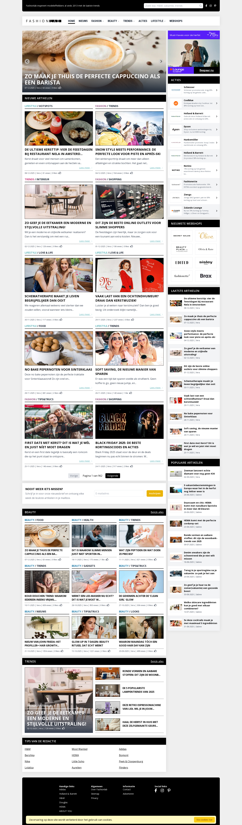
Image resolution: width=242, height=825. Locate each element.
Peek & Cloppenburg (131, 761)
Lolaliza (29, 767)
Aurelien (76, 767)
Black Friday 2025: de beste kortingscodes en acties (118, 445)
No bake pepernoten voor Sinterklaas (58, 369)
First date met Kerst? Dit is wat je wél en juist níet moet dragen (57, 445)
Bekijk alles (157, 512)
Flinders (123, 767)
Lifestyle (158, 21)
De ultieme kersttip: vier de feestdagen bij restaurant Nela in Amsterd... (59, 151)
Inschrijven (155, 493)
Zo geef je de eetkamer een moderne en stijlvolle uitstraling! (58, 225)
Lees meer (86, 167)
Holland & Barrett (68, 793)
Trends (129, 21)
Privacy (94, 798)
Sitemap (95, 793)
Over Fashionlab (99, 789)
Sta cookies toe (204, 819)
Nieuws (83, 21)
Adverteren (128, 793)
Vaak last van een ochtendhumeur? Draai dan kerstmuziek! (127, 298)
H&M (28, 749)
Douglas (63, 802)
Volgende (112, 475)
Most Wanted (79, 749)
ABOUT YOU (65, 811)
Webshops (175, 21)
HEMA (75, 755)
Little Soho (78, 761)
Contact (127, 789)
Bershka (29, 755)
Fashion (97, 21)
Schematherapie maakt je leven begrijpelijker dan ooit (52, 298)
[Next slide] (161, 61)
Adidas (123, 749)
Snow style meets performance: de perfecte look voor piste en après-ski (128, 151)
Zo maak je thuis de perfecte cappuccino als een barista (92, 79)
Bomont (123, 755)
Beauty (113, 21)
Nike (27, 761)
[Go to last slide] (27, 61)
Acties (143, 21)
